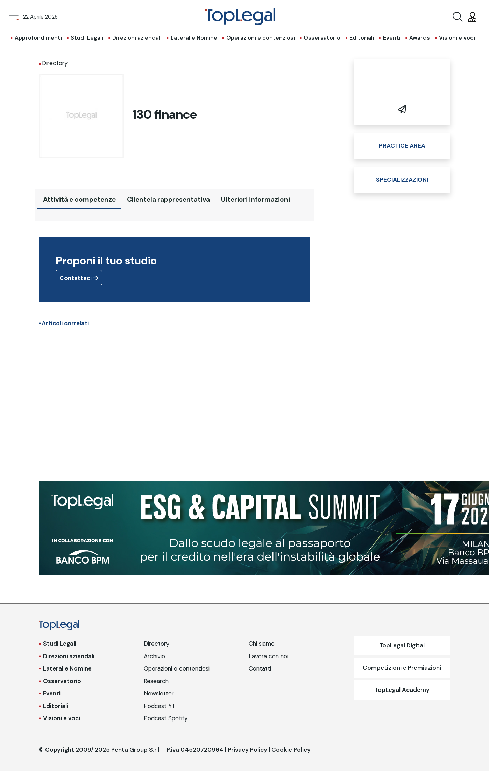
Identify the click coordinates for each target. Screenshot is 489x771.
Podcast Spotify (165, 718)
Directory (156, 643)
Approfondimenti (38, 37)
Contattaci (78, 278)
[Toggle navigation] (13, 16)
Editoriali (361, 37)
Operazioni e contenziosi (260, 37)
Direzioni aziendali (137, 37)
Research (156, 681)
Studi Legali (87, 37)
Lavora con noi (268, 656)
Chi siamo (262, 643)
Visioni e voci (457, 37)
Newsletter (159, 693)
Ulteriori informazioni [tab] (255, 199)
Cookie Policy (291, 749)
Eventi (392, 37)
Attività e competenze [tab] (79, 199)
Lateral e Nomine (194, 37)
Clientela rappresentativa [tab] (168, 199)
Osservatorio (322, 37)
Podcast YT (160, 706)
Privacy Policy (247, 749)
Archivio (154, 656)
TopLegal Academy (402, 690)
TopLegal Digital (402, 645)
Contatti (260, 668)
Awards (419, 37)
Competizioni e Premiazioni (402, 668)
